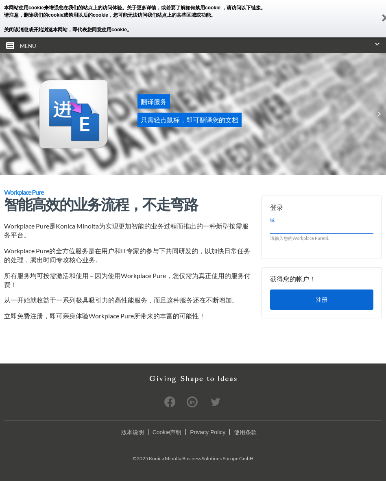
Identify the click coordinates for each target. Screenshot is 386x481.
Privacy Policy (207, 432)
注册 (321, 299)
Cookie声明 (167, 432)
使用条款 (245, 432)
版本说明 (132, 432)
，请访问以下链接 (241, 8)
